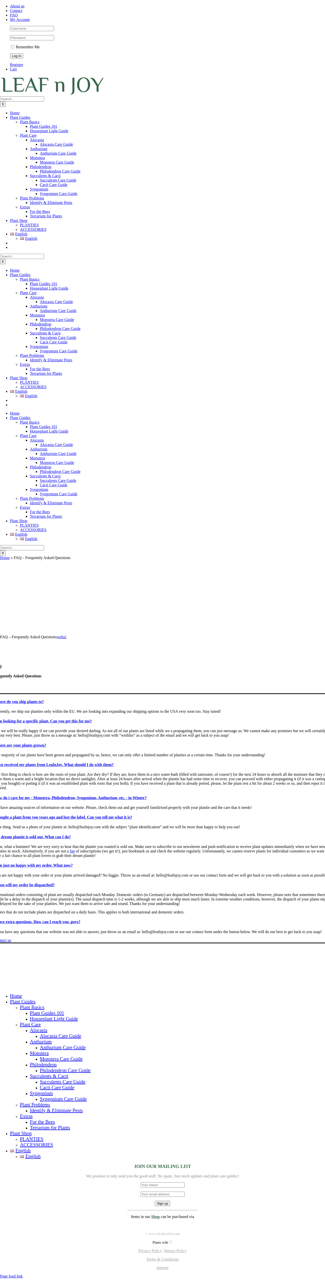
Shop (155, 1217)
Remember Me (25, 47)
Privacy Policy (150, 1251)
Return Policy (175, 1251)
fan (72, 851)
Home (5, 558)
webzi (61, 637)
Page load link (11, 1276)
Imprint (162, 1268)
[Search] (3, 104)
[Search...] (22, 99)
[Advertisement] (162, 597)
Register (16, 65)
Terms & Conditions (162, 1259)
